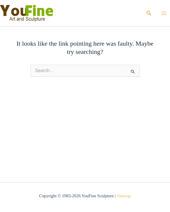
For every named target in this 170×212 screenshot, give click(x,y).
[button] (149, 13)
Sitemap (124, 195)
